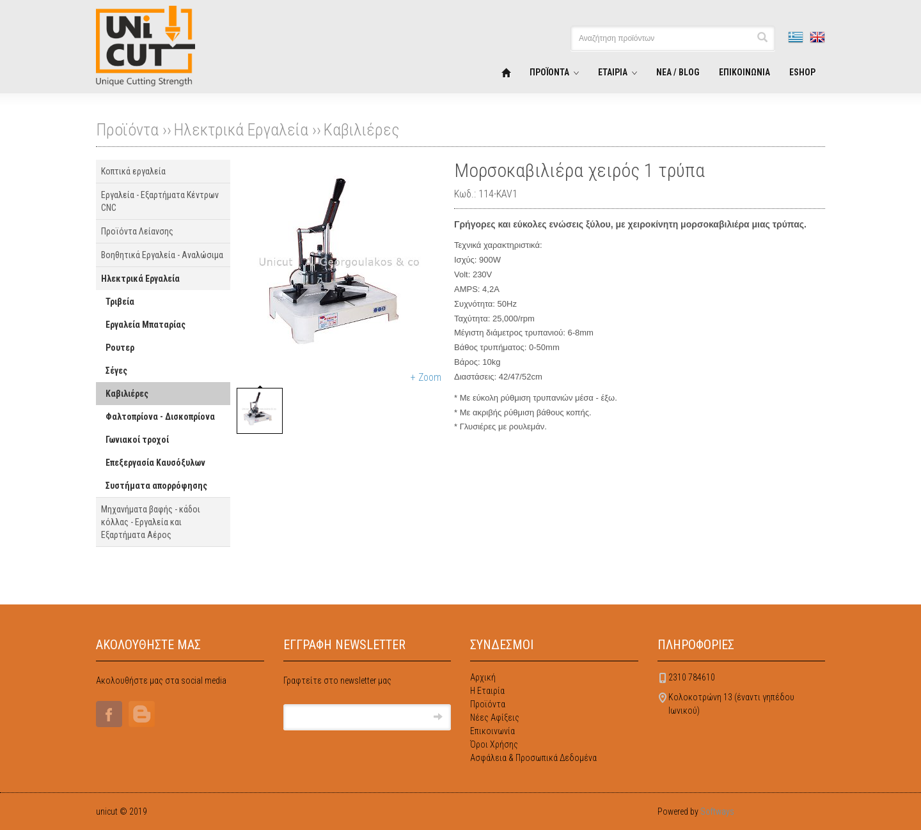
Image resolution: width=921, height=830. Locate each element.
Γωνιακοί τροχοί (137, 439)
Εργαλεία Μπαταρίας (145, 324)
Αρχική (483, 677)
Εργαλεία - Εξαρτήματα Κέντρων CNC (160, 201)
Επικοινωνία (492, 731)
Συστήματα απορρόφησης (156, 485)
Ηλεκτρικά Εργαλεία (241, 129)
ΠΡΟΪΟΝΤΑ (549, 72)
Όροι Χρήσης (494, 744)
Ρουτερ (120, 347)
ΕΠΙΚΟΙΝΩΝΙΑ (744, 72)
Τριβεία (120, 301)
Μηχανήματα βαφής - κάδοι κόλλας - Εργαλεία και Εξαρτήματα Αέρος (150, 522)
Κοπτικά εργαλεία (133, 171)
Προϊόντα (487, 704)
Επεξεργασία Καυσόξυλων (155, 462)
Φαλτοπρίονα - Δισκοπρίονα (160, 416)
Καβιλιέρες (362, 129)
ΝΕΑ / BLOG (678, 72)
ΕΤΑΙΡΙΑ (612, 72)
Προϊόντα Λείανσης (137, 231)
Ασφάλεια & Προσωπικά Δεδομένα (533, 758)
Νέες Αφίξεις (494, 717)
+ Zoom (426, 377)
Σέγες (116, 370)
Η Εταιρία (487, 691)
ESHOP (802, 72)
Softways (717, 811)
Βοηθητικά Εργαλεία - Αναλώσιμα (162, 255)
